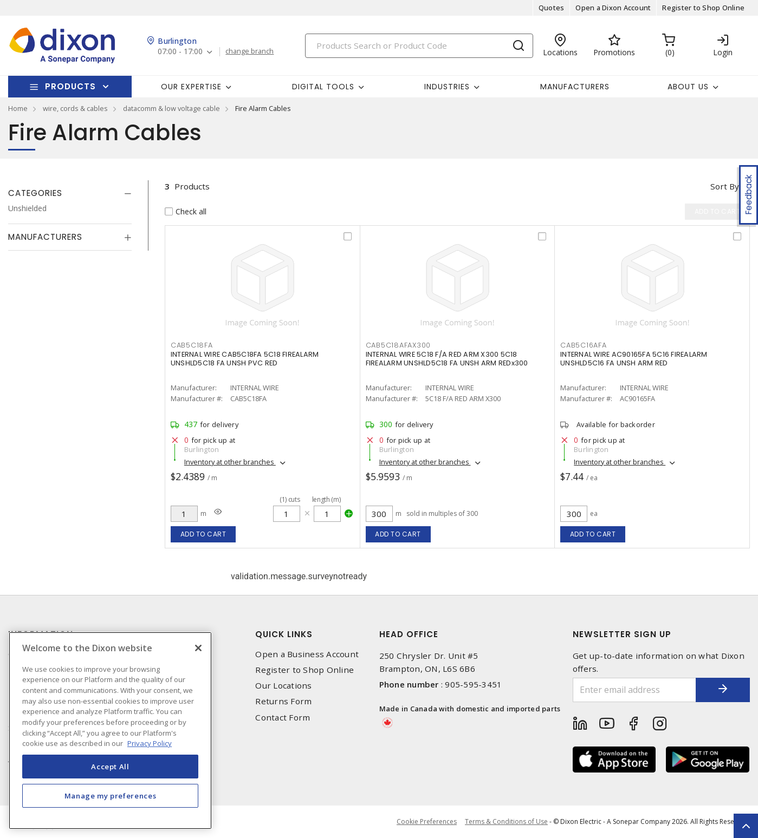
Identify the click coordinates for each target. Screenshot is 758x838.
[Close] (198, 648)
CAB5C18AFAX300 (398, 345)
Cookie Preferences (427, 822)
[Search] (419, 46)
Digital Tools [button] (323, 86)
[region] (110, 730)
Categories (35, 193)
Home (18, 108)
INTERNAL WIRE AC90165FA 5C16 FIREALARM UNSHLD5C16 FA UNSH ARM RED (634, 359)
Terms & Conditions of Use (506, 821)
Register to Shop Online (703, 7)
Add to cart (203, 534)
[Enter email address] (634, 690)
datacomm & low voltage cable (171, 108)
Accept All (110, 766)
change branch (249, 51)
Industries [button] (447, 86)
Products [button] (70, 86)
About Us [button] (688, 86)
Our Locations (283, 685)
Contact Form (282, 717)
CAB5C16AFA (583, 345)
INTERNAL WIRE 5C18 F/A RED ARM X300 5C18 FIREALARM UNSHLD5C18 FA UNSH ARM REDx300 (447, 359)
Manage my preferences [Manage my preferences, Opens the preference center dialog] (110, 796)
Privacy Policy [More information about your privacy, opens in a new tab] (149, 743)
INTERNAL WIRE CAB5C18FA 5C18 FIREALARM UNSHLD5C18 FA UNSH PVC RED (245, 359)
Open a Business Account (307, 654)
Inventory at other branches (230, 462)
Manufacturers (575, 86)
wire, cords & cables (75, 108)
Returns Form (283, 701)
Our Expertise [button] (191, 86)
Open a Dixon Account (613, 7)
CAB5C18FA (192, 345)
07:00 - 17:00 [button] (180, 51)
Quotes (552, 7)
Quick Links (284, 634)
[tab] (70, 193)
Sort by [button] (724, 186)
